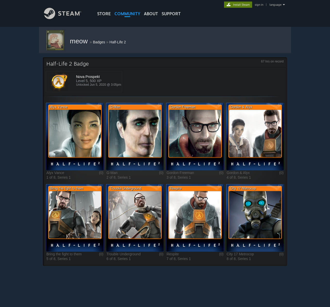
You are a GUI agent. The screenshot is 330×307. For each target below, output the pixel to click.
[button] (75, 136)
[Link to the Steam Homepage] (66, 17)
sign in (259, 4)
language (275, 4)
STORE (104, 13)
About (151, 13)
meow (80, 41)
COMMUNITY (127, 13)
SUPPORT (171, 13)
